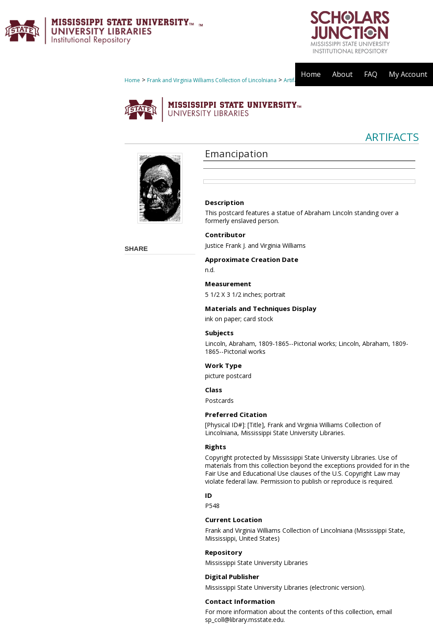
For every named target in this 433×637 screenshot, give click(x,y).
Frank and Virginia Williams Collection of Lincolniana (212, 80)
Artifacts (392, 136)
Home (132, 80)
